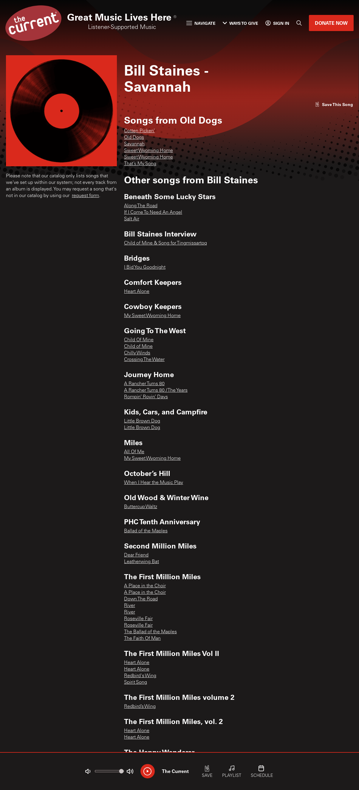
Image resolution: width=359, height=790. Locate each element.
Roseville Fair (138, 619)
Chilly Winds (137, 353)
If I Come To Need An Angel (153, 212)
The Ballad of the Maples (150, 632)
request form (85, 195)
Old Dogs (134, 137)
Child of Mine (138, 346)
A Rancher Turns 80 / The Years (156, 390)
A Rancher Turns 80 (144, 384)
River (129, 605)
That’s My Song (140, 164)
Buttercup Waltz (140, 507)
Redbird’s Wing (140, 706)
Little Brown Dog (142, 421)
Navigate (201, 23)
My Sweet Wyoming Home (152, 315)
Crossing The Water (144, 359)
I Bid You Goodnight (144, 267)
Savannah (134, 144)
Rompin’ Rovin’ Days (146, 397)
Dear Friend (136, 555)
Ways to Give (240, 23)
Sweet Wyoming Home (148, 150)
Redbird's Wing (140, 676)
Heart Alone (136, 291)
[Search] (299, 23)
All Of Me (134, 452)
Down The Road (141, 599)
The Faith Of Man (142, 638)
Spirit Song (135, 682)
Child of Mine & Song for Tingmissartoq (165, 243)
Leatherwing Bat (141, 562)
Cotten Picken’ (139, 131)
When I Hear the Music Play (153, 482)
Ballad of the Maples (146, 531)
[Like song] (334, 104)
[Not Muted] (87, 771)
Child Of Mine (139, 340)
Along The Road (140, 206)
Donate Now (331, 23)
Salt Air (131, 219)
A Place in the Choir (145, 586)
